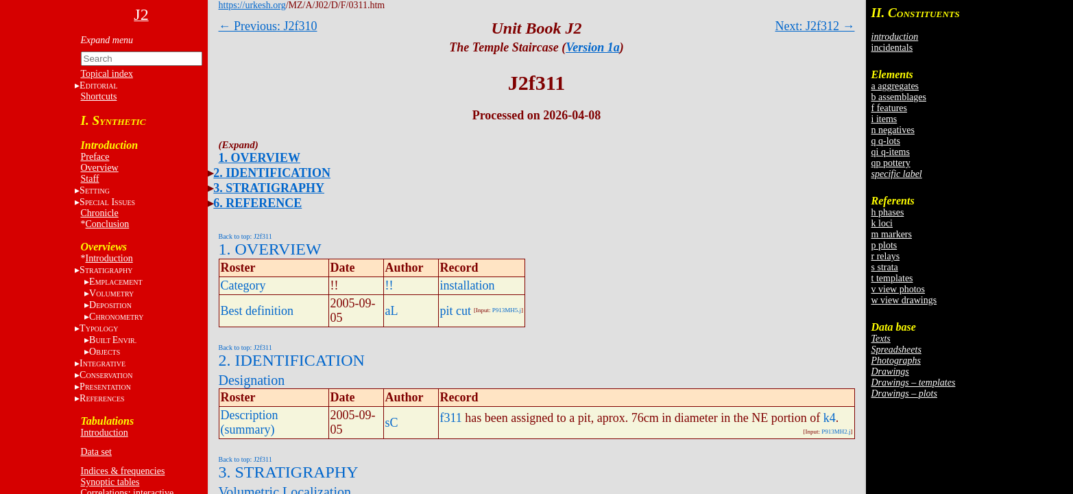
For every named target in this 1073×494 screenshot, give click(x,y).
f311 (451, 418)
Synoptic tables (110, 482)
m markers (891, 234)
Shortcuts (99, 96)
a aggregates (895, 86)
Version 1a (593, 47)
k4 (829, 418)
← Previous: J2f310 (268, 26)
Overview (100, 168)
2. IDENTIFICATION (271, 173)
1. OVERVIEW (259, 158)
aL (391, 311)
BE (112, 340)
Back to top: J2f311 (245, 236)
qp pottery (891, 163)
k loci (882, 223)
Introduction (109, 258)
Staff (90, 179)
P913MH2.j (835, 431)
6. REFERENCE (257, 203)
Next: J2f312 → (815, 26)
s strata (884, 267)
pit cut (456, 311)
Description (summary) (249, 422)
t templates (892, 278)
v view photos (898, 289)
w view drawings (904, 300)
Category (243, 285)
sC (391, 423)
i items (884, 119)
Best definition (257, 311)
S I (107, 202)
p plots (884, 245)
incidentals (892, 48)
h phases (887, 212)
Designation (252, 380)
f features (889, 108)
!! (389, 285)
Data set (96, 452)
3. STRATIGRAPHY (268, 188)
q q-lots (885, 141)
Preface (95, 157)
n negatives (893, 130)
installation (467, 285)
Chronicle (100, 213)
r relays (885, 256)
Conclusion (108, 224)
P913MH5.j (506, 310)
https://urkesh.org (252, 5)
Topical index (107, 74)
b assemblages (898, 97)
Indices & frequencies (123, 471)
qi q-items (890, 152)
